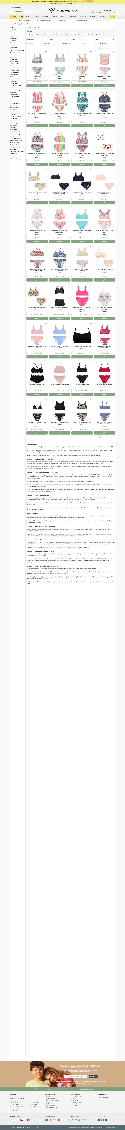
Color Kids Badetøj (14, 72)
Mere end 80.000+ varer (101, 20)
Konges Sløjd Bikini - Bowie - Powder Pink (104, 192)
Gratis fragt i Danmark (23, 20)
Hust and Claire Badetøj (15, 85)
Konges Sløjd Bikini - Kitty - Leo (37, 307)
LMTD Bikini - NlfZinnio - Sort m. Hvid (37, 423)
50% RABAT (13, 16)
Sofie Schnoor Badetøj (15, 131)
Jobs (74, 1098)
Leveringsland (98, 1127)
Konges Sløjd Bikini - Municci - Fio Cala (37, 192)
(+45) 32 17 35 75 (19, 1098)
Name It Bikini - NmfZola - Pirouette (82, 270)
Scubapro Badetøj (14, 125)
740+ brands (63, 20)
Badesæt (12, 43)
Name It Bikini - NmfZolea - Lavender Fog (37, 75)
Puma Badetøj (13, 118)
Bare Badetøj (13, 57)
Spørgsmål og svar (77, 1102)
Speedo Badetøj (14, 136)
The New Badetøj (14, 145)
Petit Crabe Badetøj (14, 112)
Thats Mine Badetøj (15, 142)
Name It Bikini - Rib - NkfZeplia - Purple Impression (104, 423)
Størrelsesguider (50, 1105)
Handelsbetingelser (71, 1127)
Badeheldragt (13, 38)
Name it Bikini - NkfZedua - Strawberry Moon (104, 347)
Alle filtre (103, 44)
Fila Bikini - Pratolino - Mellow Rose (59, 384)
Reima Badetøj (13, 120)
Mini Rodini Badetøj (15, 103)
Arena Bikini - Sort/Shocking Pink (59, 307)
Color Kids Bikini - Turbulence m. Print (104, 114)
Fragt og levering (50, 1098)
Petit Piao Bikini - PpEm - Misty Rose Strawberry (59, 231)
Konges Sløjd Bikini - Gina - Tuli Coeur (105, 270)
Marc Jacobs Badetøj (15, 98)
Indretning (103, 16)
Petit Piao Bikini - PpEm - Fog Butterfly (37, 231)
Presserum (75, 1100)
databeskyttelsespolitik (86, 1089)
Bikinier (29, 24)
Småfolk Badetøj (14, 129)
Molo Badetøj (13, 105)
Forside (12, 24)
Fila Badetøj (13, 77)
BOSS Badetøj (13, 66)
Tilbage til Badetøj (15, 159)
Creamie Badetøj (14, 74)
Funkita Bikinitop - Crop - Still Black (82, 346)
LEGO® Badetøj (14, 92)
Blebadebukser (13, 47)
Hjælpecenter (49, 1103)
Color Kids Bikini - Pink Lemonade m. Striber (59, 154)
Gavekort (75, 1105)
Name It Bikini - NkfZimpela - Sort (60, 422)
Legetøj (92, 16)
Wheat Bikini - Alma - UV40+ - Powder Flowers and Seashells (105, 75)
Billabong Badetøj (14, 61)
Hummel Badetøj (14, 83)
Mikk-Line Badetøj (14, 101)
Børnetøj (46, 16)
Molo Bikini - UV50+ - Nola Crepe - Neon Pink (82, 308)
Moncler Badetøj (14, 107)
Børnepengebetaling (51, 1107)
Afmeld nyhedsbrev (78, 1103)
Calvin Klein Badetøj (15, 68)
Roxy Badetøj (13, 123)
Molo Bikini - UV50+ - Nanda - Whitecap (104, 308)
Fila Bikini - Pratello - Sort (82, 384)
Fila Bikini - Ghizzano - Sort (37, 384)
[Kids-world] (62, 10)
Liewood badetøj (14, 94)
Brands (37, 16)
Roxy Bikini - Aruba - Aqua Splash (82, 230)
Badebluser (13, 29)
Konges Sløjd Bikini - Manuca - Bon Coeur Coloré (105, 154)
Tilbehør (72, 16)
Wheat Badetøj (13, 155)
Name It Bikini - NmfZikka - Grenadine (82, 75)
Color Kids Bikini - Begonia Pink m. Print (37, 154)
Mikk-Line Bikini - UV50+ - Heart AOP (104, 231)
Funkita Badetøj (14, 81)
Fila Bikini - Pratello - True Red (104, 384)
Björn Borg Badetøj (14, 63)
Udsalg (112, 16)
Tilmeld (93, 1076)
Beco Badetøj (13, 59)
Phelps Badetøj (13, 114)
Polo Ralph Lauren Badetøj (16, 116)
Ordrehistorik (49, 1102)
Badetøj (23, 24)
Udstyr (83, 16)
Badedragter (13, 34)
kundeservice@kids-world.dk (21, 1097)
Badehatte (12, 36)
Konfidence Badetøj (15, 90)
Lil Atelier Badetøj (14, 96)
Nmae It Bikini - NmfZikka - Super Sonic (60, 75)
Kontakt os (49, 1097)
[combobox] (37, 82)
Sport (63, 16)
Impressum (90, 1127)
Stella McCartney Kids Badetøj (17, 140)
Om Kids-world (77, 1097)
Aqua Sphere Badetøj (15, 52)
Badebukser (13, 32)
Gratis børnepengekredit (45, 20)
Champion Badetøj (14, 70)
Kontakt (13, 1094)
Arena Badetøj (13, 55)
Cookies (105, 1127)
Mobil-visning (111, 1127)
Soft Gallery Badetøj (15, 134)
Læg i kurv (37, 85)
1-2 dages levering (81, 20)
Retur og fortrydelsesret (52, 1100)
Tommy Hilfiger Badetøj (15, 147)
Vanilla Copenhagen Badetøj (17, 151)
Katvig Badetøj (13, 87)
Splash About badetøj (15, 138)
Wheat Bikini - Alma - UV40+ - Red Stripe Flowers (37, 114)
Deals (21, 16)
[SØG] (35, 11)
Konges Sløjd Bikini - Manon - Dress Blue (82, 192)
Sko (55, 16)
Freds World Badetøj (15, 79)
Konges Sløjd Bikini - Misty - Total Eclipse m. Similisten (59, 192)
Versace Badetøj (14, 153)
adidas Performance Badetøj (17, 50)
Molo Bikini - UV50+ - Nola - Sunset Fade (37, 347)
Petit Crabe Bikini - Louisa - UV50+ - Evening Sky (60, 270)
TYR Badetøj (13, 149)
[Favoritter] (46, 52)
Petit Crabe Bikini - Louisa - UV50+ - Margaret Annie (37, 270)
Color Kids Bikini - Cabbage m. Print (82, 113)
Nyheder (28, 16)
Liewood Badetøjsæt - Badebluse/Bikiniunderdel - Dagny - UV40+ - (59, 115)
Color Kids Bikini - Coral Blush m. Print (82, 154)
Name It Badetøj (14, 109)
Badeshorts (13, 40)
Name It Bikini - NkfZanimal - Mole (82, 422)
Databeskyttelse (81, 1127)
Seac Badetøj (13, 127)
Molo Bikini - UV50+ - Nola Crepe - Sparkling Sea (60, 347)
